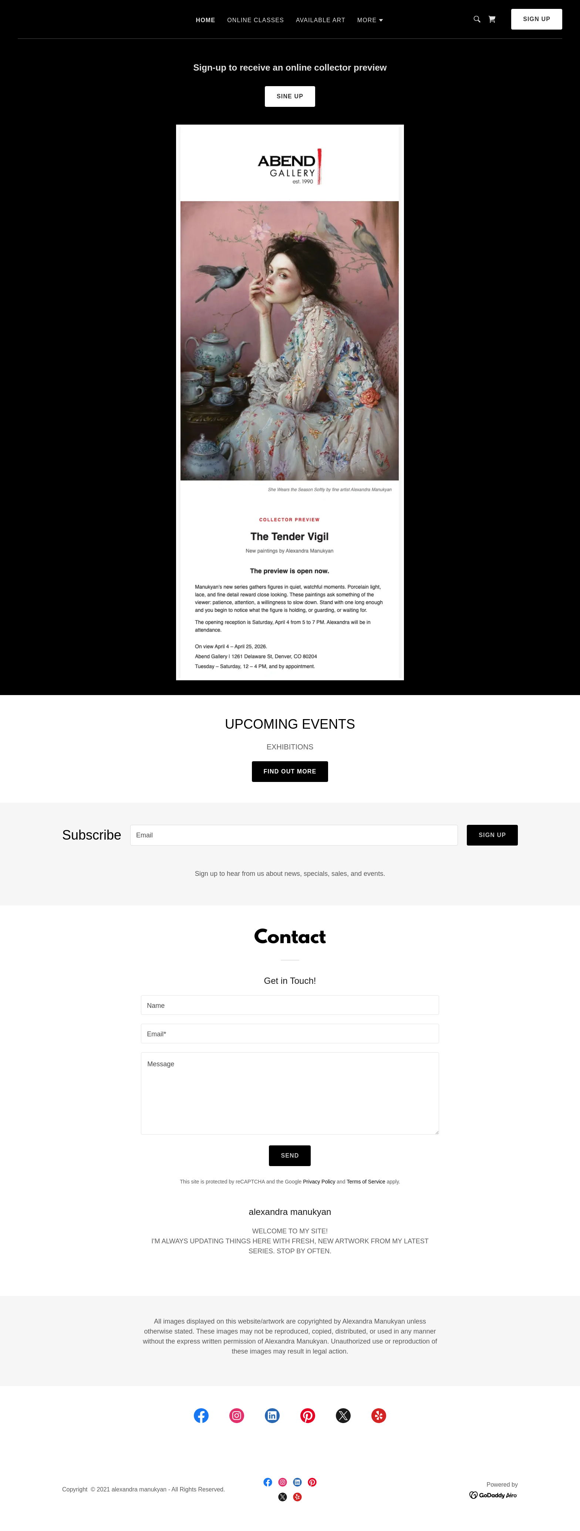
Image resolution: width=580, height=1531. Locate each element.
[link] (492, 19)
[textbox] (294, 835)
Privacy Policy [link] (319, 1182)
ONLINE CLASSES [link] (255, 20)
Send (290, 1155)
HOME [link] (206, 20)
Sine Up (290, 96)
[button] (370, 20)
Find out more (290, 771)
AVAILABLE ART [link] (320, 20)
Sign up (536, 19)
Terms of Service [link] (366, 1182)
